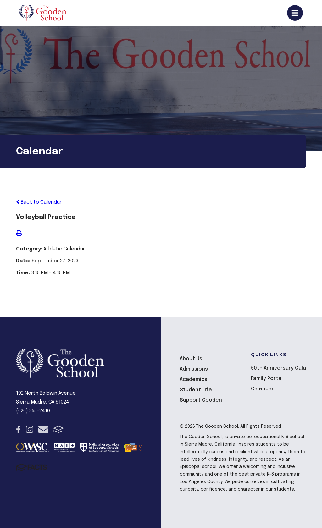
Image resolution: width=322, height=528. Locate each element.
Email (43, 429)
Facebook (18, 429)
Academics (193, 379)
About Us (191, 358)
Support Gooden (201, 400)
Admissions (194, 369)
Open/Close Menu (295, 13)
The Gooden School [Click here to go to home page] (42, 13)
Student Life (196, 390)
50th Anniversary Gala (278, 368)
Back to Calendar (39, 202)
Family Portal (267, 378)
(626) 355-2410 (33, 411)
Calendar (262, 389)
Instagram (29, 429)
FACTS (58, 429)
